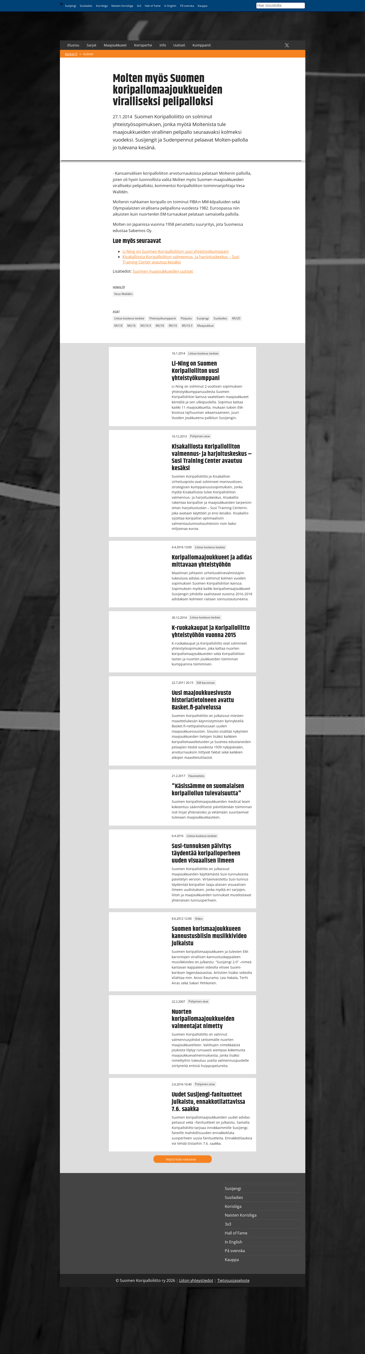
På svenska (187, 6)
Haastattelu (196, 776)
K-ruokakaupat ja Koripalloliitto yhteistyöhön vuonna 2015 (211, 631)
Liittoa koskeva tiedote (129, 318)
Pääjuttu (186, 318)
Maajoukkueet (115, 45)
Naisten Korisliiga (122, 6)
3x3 (139, 6)
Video (199, 919)
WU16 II (187, 325)
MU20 (236, 318)
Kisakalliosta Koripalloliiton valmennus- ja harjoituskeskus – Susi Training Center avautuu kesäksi (212, 458)
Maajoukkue (205, 325)
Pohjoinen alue (200, 436)
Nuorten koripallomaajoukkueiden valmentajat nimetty (203, 1019)
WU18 (160, 325)
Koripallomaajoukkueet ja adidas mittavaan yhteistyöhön (212, 561)
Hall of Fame (153, 6)
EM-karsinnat (206, 683)
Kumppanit (202, 45)
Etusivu (73, 45)
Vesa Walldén (123, 294)
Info (163, 45)
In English (170, 6)
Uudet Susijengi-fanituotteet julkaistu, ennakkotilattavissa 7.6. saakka (208, 1102)
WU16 (173, 325)
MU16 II (145, 325)
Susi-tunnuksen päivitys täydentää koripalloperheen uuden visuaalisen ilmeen (206, 853)
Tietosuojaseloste (233, 1280)
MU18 (118, 325)
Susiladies (86, 6)
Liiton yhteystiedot (196, 1280)
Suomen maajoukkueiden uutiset (163, 271)
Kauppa (202, 6)
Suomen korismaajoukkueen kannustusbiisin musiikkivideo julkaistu (209, 936)
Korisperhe (143, 45)
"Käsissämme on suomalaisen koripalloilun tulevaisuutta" (208, 789)
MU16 (131, 325)
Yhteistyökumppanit (162, 318)
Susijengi (70, 6)
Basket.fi (71, 54)
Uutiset (179, 45)
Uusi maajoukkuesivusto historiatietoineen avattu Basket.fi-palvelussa (203, 700)
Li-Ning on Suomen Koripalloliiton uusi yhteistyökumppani (175, 251)
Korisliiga (102, 6)
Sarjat (91, 45)
